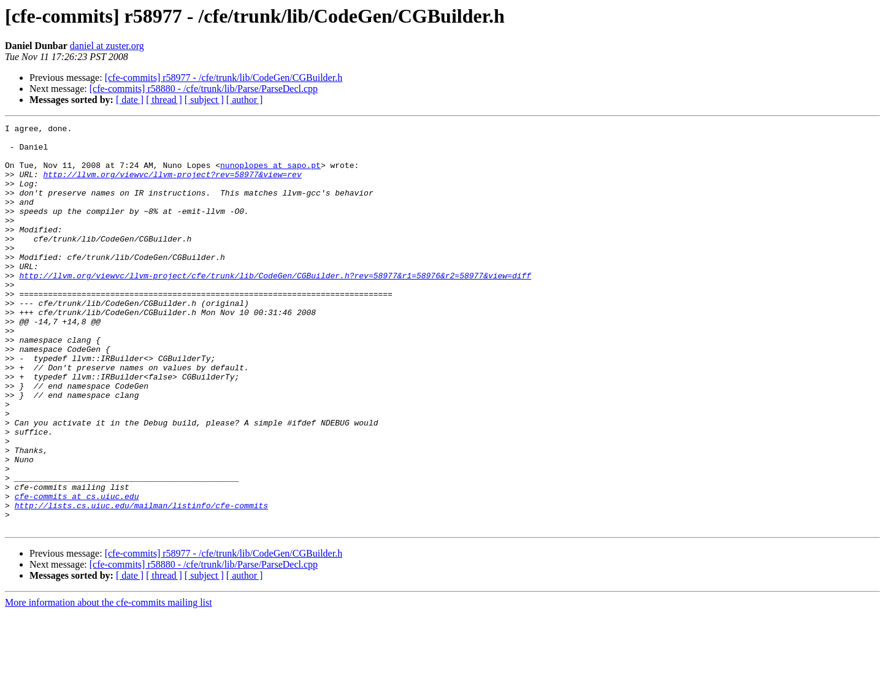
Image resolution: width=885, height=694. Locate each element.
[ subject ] (204, 99)
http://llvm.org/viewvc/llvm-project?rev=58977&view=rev (172, 185)
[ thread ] (164, 99)
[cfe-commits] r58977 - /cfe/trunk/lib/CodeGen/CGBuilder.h (223, 77)
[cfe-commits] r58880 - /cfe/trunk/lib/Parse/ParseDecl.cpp (204, 88)
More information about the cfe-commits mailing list (108, 683)
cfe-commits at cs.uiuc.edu (77, 571)
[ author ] (244, 99)
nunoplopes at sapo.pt (270, 174)
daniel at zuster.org (107, 45)
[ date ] (130, 99)
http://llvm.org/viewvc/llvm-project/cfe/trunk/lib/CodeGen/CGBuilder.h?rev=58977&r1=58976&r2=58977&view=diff (275, 306)
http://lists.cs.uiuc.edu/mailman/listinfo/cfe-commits (141, 582)
